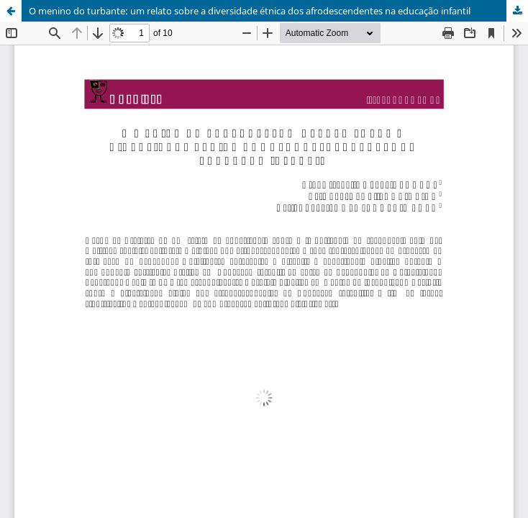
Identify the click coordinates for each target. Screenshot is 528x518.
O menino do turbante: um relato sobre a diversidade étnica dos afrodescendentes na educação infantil (249, 10)
